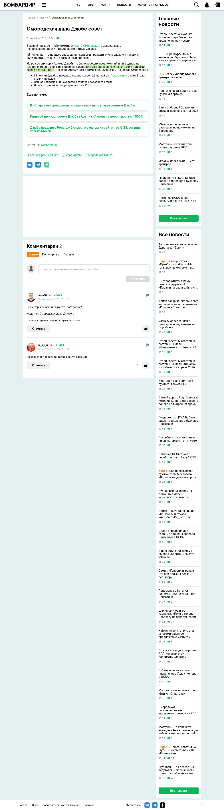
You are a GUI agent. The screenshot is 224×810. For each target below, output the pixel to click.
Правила (89, 805)
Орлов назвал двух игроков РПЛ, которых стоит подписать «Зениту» (177, 653)
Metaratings (49, 145)
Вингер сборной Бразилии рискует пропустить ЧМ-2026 (178, 109)
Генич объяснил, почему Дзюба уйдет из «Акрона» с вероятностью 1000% (86, 116)
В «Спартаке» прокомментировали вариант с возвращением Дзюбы (82, 105)
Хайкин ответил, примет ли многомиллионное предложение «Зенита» (177, 634)
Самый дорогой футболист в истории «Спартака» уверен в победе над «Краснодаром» (179, 401)
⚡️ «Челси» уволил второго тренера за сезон (177, 75)
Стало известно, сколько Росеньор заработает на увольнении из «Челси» (175, 37)
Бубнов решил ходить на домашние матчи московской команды (175, 494)
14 (172, 758)
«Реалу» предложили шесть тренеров (177, 163)
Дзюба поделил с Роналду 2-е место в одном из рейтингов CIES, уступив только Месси (85, 129)
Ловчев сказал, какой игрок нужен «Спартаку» (178, 92)
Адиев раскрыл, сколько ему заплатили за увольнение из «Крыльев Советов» (178, 304)
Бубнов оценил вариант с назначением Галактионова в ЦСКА (177, 673)
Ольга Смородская (87, 45)
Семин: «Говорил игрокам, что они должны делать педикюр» (176, 574)
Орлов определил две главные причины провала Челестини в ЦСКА (177, 534)
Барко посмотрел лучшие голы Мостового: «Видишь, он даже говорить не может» (178, 474)
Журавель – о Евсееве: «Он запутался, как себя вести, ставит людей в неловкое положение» (177, 770)
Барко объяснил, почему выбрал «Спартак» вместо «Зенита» (176, 554)
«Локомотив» (118, 75)
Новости (43, 18)
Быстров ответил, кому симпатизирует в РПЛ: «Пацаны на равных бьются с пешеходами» (179, 284)
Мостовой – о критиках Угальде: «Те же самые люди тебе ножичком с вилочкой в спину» (178, 730)
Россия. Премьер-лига (43, 155)
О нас (35, 805)
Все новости (178, 218)
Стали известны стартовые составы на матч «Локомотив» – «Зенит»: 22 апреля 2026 (177, 344)
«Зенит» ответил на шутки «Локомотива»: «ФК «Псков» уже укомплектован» (177, 750)
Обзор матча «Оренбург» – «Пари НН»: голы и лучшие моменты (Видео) (176, 264)
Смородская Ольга (99, 155)
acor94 (42, 295)
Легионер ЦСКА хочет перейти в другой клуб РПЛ (177, 199)
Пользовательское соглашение (61, 805)
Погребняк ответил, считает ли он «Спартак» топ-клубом (178, 439)
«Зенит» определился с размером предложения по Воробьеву (177, 127)
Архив (23, 805)
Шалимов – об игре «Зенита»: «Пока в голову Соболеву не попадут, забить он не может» (178, 614)
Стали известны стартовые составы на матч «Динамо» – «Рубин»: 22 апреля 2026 (177, 364)
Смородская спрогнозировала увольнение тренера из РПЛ (177, 710)
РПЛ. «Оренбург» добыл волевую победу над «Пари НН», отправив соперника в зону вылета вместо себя (177, 57)
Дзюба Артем (72, 155)
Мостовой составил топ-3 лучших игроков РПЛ (176, 146)
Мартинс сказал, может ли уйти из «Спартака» (177, 692)
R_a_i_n (43, 345)
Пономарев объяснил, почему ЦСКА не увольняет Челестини (177, 594)
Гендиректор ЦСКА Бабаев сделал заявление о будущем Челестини (179, 181)
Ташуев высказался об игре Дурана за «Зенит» (178, 246)
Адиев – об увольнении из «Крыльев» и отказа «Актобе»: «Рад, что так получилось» (176, 514)
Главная (31, 18)
